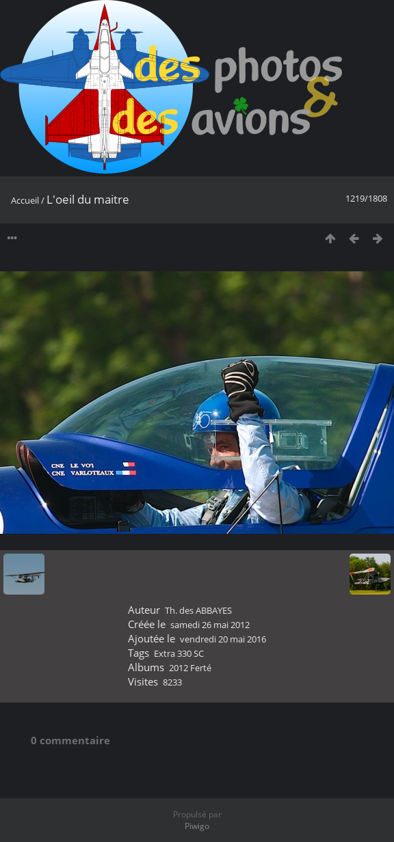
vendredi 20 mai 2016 (223, 639)
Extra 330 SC (179, 653)
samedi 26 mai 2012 (210, 625)
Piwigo (197, 826)
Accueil (25, 200)
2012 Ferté (190, 668)
